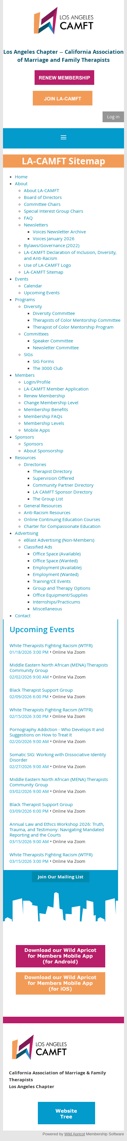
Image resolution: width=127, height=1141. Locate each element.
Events (21, 279)
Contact (22, 615)
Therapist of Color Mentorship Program (73, 327)
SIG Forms (43, 361)
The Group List (48, 499)
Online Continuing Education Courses (62, 519)
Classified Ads (38, 547)
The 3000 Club (48, 368)
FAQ (28, 218)
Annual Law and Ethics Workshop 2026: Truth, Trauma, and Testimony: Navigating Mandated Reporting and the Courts (57, 829)
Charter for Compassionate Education (62, 526)
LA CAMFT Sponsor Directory (62, 492)
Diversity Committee (54, 313)
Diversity (33, 306)
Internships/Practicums (56, 602)
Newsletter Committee (56, 347)
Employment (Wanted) (55, 574)
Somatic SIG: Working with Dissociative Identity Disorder (58, 757)
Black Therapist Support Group (41, 690)
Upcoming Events (42, 292)
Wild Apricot (74, 1134)
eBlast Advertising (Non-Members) (59, 540)
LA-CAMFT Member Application (56, 389)
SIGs (28, 354)
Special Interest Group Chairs (53, 211)
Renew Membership (44, 396)
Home (21, 177)
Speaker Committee (53, 341)
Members (25, 375)
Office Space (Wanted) (55, 560)
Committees (36, 334)
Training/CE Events (52, 581)
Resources (25, 457)
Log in (113, 117)
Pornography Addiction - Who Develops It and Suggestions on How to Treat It (57, 732)
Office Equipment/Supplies (60, 595)
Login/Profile (37, 382)
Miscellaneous (47, 609)
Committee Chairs (42, 204)
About (21, 183)
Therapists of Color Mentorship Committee (76, 320)
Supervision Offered (53, 478)
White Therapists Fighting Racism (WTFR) (51, 645)
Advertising (26, 533)
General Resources (43, 506)
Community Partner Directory (63, 485)
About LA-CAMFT (41, 190)
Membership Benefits (46, 409)
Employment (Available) (57, 567)
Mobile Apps (37, 430)
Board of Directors (43, 197)
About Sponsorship (43, 451)
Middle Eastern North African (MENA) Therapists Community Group (59, 667)
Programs (25, 299)
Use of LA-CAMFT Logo (47, 265)
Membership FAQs (43, 416)
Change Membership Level (51, 402)
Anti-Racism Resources (47, 512)
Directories (35, 464)
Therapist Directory (52, 471)
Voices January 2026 (54, 238)
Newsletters (36, 225)
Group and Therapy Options (61, 588)
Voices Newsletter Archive (59, 232)
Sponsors (24, 437)
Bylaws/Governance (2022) (51, 245)
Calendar (33, 286)
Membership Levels (44, 423)
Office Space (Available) (56, 554)
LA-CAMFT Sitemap (43, 272)
